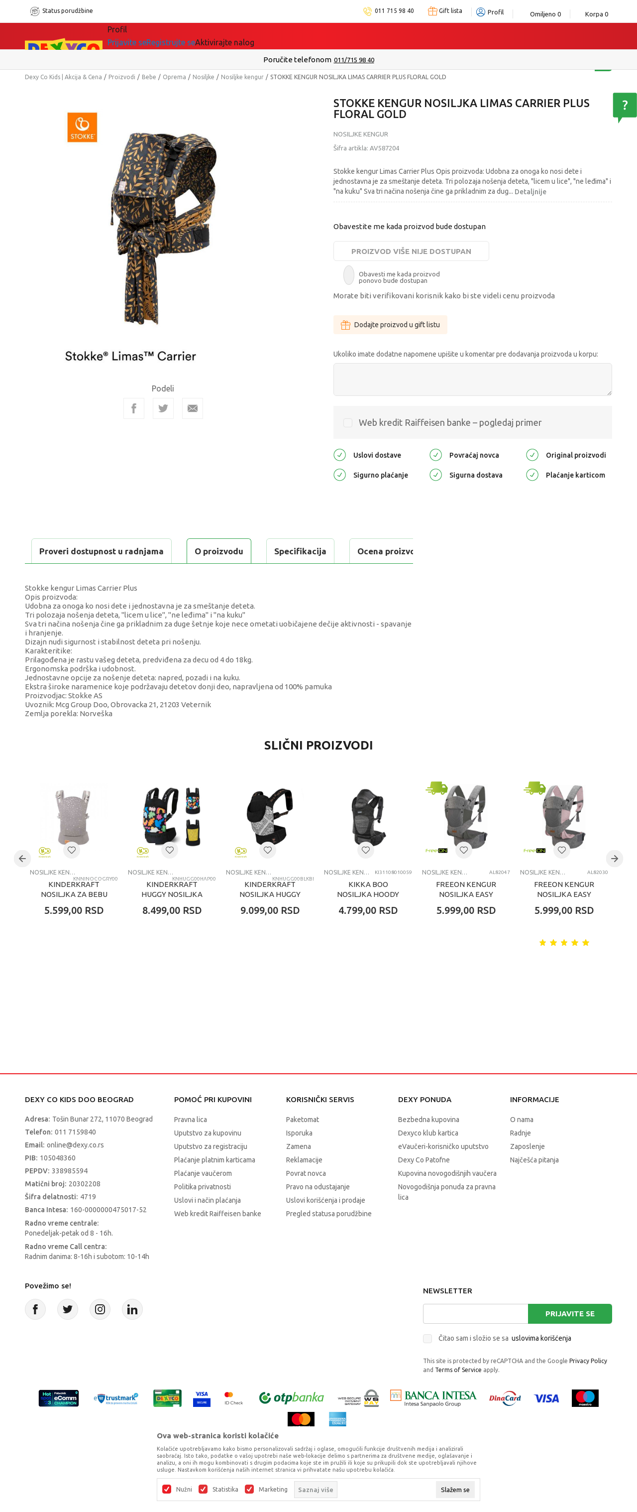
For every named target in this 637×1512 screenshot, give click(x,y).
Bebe (149, 77)
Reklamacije (304, 1185)
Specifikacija (146, 551)
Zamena (298, 1171)
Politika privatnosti (202, 1212)
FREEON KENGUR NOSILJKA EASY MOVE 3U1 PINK (564, 919)
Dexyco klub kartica (428, 1158)
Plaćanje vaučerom (203, 1198)
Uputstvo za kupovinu (207, 1158)
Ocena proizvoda (237, 551)
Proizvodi (121, 77)
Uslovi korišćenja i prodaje (325, 1225)
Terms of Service (458, 1394)
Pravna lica (190, 1144)
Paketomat (302, 1144)
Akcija (193, 35)
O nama (521, 1144)
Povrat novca (306, 1198)
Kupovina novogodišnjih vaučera (447, 1198)
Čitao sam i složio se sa (504, 1363)
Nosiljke (203, 77)
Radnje (520, 1158)
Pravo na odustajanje (318, 1212)
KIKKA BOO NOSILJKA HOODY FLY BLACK (368, 919)
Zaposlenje (527, 1171)
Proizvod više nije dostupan (411, 251)
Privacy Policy (588, 1386)
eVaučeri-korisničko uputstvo (443, 1171)
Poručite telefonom (297, 59)
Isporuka (299, 1158)
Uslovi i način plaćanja (207, 1225)
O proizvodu (64, 551)
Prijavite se (570, 1338)
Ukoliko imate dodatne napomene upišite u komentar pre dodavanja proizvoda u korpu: (465, 354)
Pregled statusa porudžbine (329, 1239)
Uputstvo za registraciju (210, 1171)
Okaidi (303, 35)
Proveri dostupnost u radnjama (102, 576)
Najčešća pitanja (534, 1185)
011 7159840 (75, 1157)
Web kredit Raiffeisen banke (217, 1239)
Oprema (174, 77)
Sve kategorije (141, 35)
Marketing (273, 1490)
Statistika (225, 1490)
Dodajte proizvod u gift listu (390, 324)
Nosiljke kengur (242, 77)
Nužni (184, 1490)
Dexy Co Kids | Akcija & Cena (63, 77)
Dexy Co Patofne (424, 1185)
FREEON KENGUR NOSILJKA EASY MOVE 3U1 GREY (466, 919)
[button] (71, 875)
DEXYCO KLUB (246, 35)
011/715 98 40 (354, 59)
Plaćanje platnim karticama (214, 1185)
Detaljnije (530, 192)
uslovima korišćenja (541, 1363)
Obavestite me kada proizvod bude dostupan (409, 226)
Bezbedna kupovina (428, 1144)
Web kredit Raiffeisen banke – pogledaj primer (450, 422)
